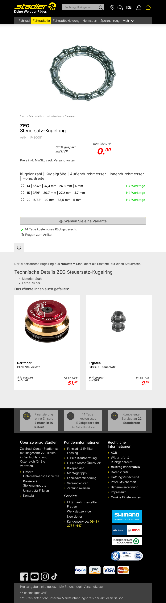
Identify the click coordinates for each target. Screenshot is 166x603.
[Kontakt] (120, 7)
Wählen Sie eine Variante (83, 221)
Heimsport (90, 20)
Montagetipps (77, 473)
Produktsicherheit (123, 482)
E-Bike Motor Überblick (84, 463)
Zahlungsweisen (78, 488)
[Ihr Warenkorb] (148, 7)
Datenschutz (120, 472)
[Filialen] (112, 7)
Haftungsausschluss (125, 477)
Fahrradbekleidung (66, 20)
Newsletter (74, 516)
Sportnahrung (110, 20)
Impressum (119, 492)
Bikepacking (76, 468)
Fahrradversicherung (82, 478)
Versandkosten (77, 483)
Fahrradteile (41, 20)
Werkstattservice (79, 511)
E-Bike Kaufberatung (82, 458)
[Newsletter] (129, 7)
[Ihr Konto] (138, 7)
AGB (114, 453)
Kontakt (28, 495)
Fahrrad (24, 20)
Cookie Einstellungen (126, 497)
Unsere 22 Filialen (36, 490)
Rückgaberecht (66, 229)
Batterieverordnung (124, 487)
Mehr (127, 20)
